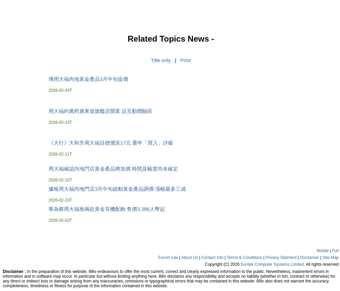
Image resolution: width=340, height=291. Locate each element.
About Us (189, 257)
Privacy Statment (281, 257)
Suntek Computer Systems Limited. (273, 264)
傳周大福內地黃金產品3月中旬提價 (88, 79)
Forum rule (168, 257)
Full (335, 250)
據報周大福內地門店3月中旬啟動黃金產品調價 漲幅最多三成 (117, 189)
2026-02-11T (60, 154)
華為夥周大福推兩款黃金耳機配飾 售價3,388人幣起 (107, 209)
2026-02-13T (60, 122)
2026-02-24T (60, 90)
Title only (161, 60)
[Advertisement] (23, 137)
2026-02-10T (60, 180)
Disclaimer (309, 257)
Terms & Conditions (244, 257)
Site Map (331, 257)
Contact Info (212, 257)
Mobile (323, 250)
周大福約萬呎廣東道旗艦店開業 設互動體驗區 (100, 111)
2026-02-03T (60, 220)
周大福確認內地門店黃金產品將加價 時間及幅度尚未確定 (113, 169)
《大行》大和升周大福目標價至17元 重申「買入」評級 (111, 143)
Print (185, 60)
